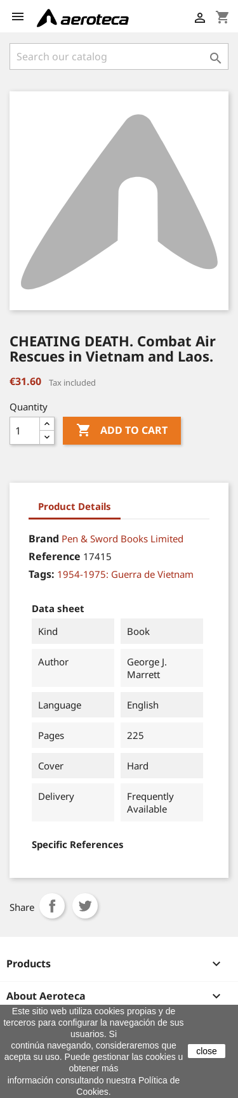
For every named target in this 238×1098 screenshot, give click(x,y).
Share (52, 905)
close (206, 1051)
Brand (44, 538)
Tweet (85, 905)
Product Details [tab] (74, 506)
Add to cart (122, 430)
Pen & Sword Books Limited (122, 538)
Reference (55, 556)
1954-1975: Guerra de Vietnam (125, 574)
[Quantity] (25, 431)
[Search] (119, 56)
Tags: (42, 574)
